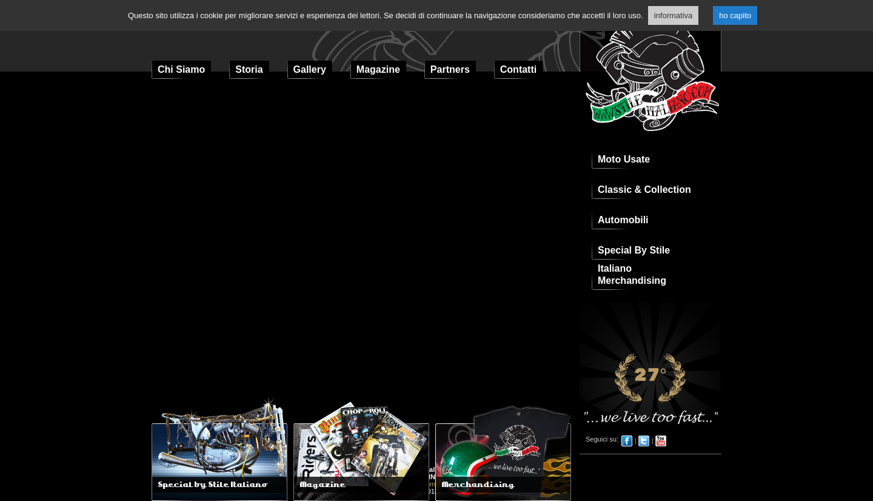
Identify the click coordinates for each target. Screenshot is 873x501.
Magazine (378, 69)
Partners (450, 69)
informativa (673, 15)
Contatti (518, 69)
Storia (249, 69)
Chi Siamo (181, 69)
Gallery (309, 69)
